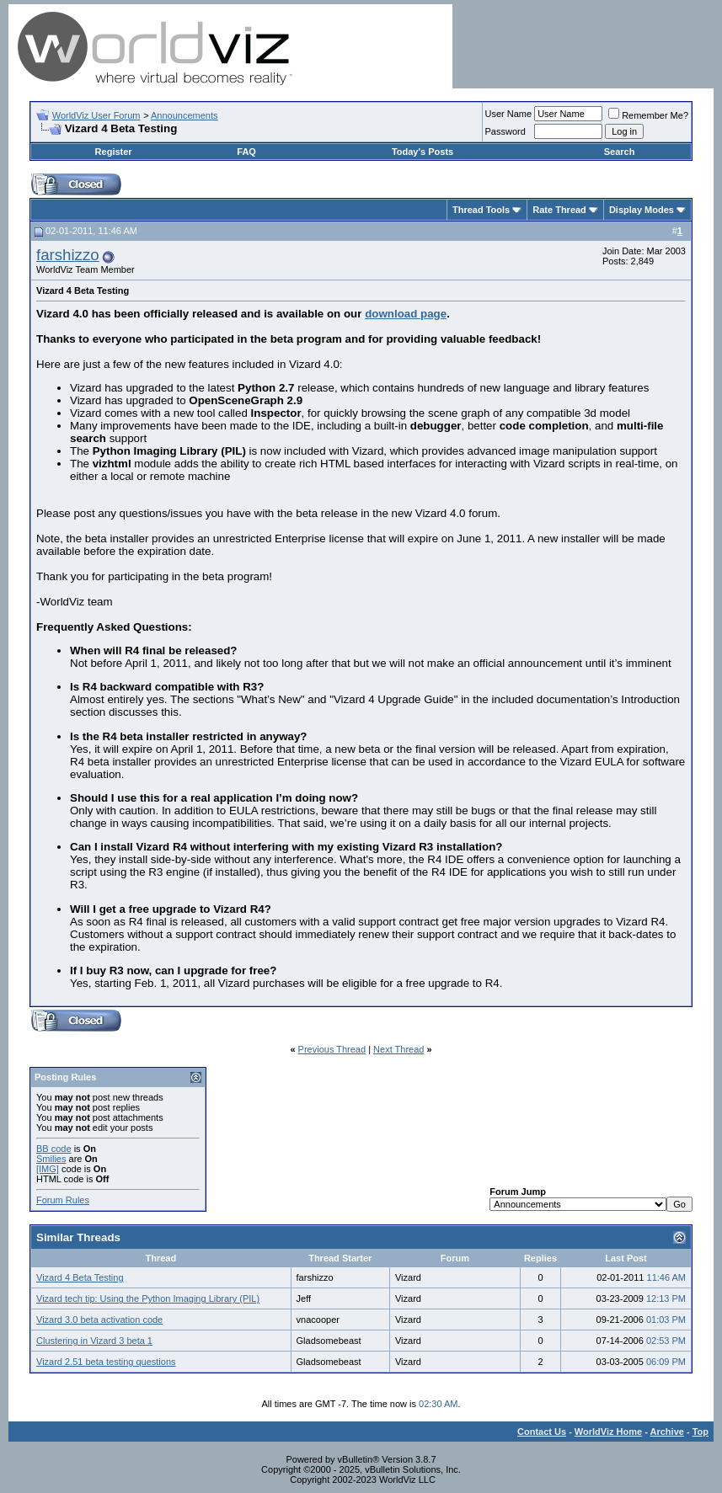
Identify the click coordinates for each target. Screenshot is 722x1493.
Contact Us (541, 1431)
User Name (508, 114)
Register (113, 152)
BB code (54, 1149)
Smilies (51, 1159)
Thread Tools (481, 210)
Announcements (184, 115)
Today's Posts (422, 152)
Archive (667, 1431)
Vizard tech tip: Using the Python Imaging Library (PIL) (147, 1298)
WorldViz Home (608, 1431)
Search (619, 152)
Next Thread (398, 1049)
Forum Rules (62, 1200)
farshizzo (67, 255)
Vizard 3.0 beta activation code (99, 1319)
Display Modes (641, 210)
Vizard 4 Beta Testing (80, 1277)
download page (406, 313)
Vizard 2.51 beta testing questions (106, 1362)
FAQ (246, 152)
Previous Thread (332, 1049)
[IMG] (47, 1169)
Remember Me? (648, 115)
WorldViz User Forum (96, 115)
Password (505, 131)
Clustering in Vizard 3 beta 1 (94, 1341)
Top (701, 1431)
